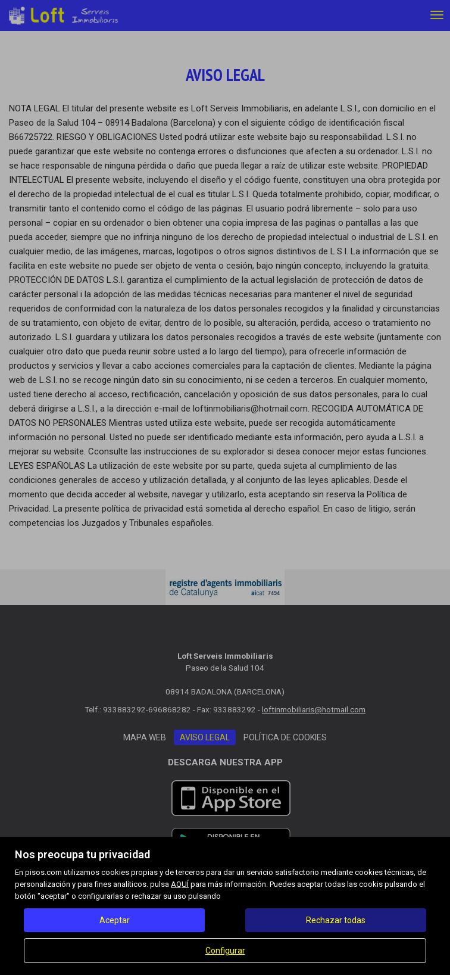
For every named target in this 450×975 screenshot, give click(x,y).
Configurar (225, 950)
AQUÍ (180, 884)
